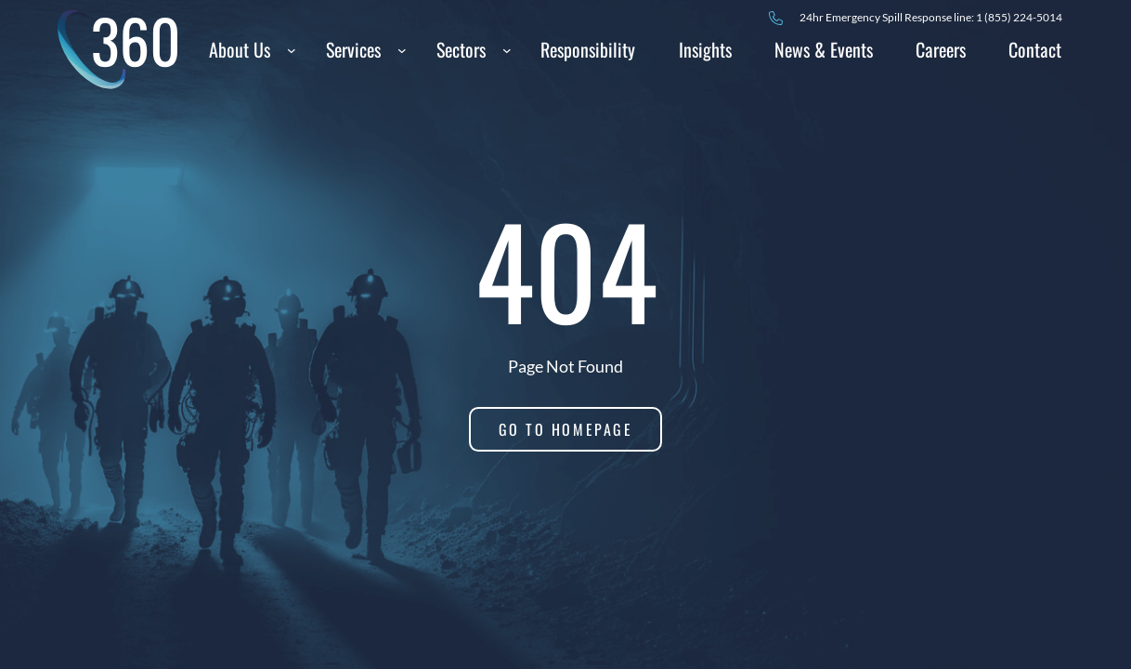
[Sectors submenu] (507, 49)
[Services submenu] (402, 49)
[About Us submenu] (291, 49)
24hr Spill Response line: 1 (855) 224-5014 (931, 17)
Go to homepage (566, 429)
